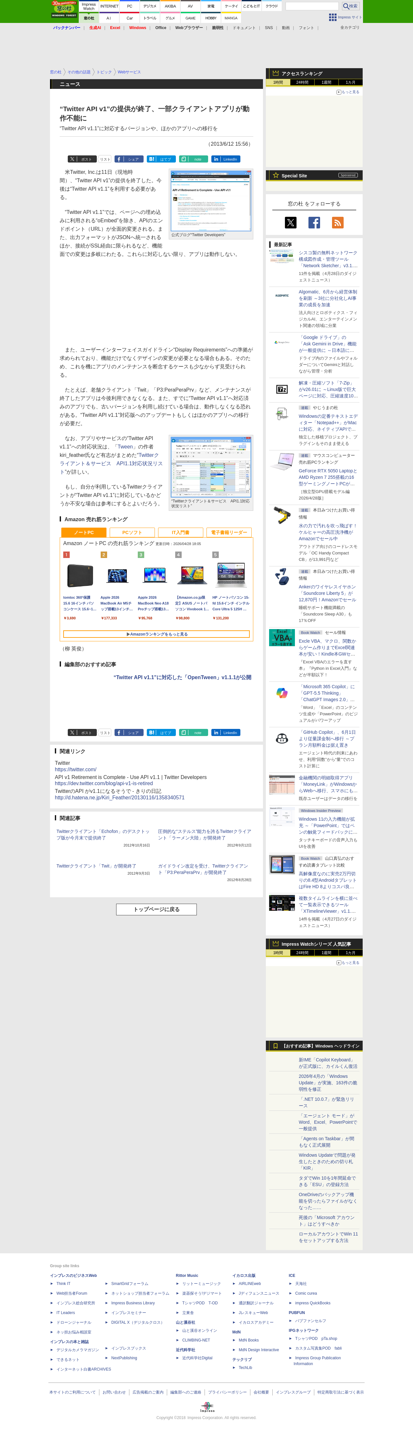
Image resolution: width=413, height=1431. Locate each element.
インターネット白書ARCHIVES (83, 1369)
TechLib (245, 1367)
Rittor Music (187, 1275)
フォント (306, 28)
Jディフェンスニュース (259, 1293)
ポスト (86, 159)
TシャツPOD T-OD (200, 1303)
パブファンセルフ (310, 1321)
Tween (125, 446)
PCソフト (132, 532)
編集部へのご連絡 (185, 1392)
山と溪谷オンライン (199, 1330)
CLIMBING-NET (196, 1340)
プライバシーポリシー (227, 1392)
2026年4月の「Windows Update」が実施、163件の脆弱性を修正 (328, 1083)
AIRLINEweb (250, 1283)
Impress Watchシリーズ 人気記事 (316, 944)
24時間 (302, 82)
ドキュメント (244, 28)
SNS (269, 28)
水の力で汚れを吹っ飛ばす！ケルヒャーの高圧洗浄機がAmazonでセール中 (328, 532)
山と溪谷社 (185, 1322)
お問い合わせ (114, 1392)
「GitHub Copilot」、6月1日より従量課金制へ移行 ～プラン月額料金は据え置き (327, 739)
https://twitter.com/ (75, 769)
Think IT (63, 1283)
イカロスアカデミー (256, 1322)
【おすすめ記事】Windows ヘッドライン (320, 1046)
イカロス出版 (244, 1275)
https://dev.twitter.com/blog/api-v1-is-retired (104, 783)
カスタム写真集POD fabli (318, 1348)
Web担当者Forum (71, 1293)
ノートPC (84, 532)
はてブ (165, 159)
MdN (236, 1332)
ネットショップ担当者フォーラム (140, 1293)
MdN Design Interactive (259, 1350)
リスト (105, 159)
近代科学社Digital (197, 1358)
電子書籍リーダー (229, 532)
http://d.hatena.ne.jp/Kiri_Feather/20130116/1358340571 (120, 797)
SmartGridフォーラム (129, 1283)
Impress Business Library (133, 1303)
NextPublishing (124, 1358)
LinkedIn (230, 159)
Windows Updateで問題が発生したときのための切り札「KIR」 (327, 1161)
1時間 (278, 82)
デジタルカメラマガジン (77, 1350)
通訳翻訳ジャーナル (256, 1303)
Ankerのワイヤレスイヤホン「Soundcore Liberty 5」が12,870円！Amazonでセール (327, 593)
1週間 (327, 82)
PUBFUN (297, 1312)
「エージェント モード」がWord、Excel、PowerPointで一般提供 (328, 1122)
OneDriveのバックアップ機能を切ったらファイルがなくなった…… (328, 1201)
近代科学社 (185, 1350)
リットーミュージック (201, 1283)
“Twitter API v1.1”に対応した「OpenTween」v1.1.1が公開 (182, 677)
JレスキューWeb (253, 1312)
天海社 (301, 1283)
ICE (292, 1275)
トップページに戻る (156, 909)
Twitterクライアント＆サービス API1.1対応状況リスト (111, 463)
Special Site (294, 175)
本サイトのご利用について (72, 1392)
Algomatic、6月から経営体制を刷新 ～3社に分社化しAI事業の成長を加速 (328, 298)
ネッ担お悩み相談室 (73, 1332)
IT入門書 (180, 532)
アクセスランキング (302, 73)
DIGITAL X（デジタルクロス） (138, 1322)
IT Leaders (65, 1312)
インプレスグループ (293, 1392)
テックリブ (242, 1359)
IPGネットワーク (304, 1330)
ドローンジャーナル (73, 1322)
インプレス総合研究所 (75, 1303)
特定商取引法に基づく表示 (340, 1392)
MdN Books (249, 1340)
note (198, 159)
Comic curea (306, 1293)
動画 (286, 28)
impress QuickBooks (312, 1303)
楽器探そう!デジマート (202, 1293)
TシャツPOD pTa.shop (316, 1338)
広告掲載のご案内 (148, 1392)
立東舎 (188, 1312)
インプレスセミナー (128, 1312)
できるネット (68, 1359)
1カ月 (351, 82)
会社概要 (261, 1392)
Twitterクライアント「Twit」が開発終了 (96, 865)
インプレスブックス (128, 1348)
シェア (133, 159)
